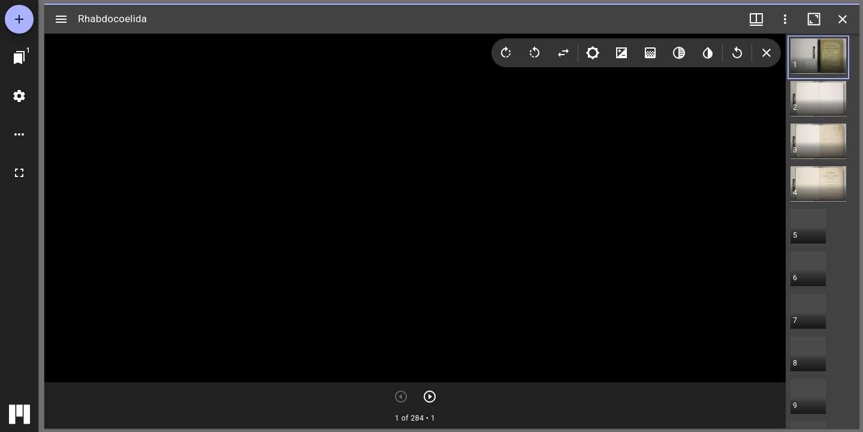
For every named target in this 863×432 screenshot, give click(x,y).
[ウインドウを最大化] (813, 19)
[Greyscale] (679, 52)
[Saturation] (650, 52)
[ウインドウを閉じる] (842, 19)
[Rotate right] (505, 52)
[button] (808, 57)
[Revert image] (737, 52)
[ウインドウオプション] (785, 19)
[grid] (822, 231)
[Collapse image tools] (766, 52)
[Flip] (563, 52)
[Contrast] (621, 52)
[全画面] (19, 172)
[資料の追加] (19, 19)
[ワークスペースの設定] (19, 96)
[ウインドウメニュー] (756, 19)
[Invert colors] (707, 52)
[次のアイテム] (429, 396)
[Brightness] (592, 52)
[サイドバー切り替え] (61, 19)
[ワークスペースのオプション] (19, 134)
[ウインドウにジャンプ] (19, 57)
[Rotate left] (534, 52)
